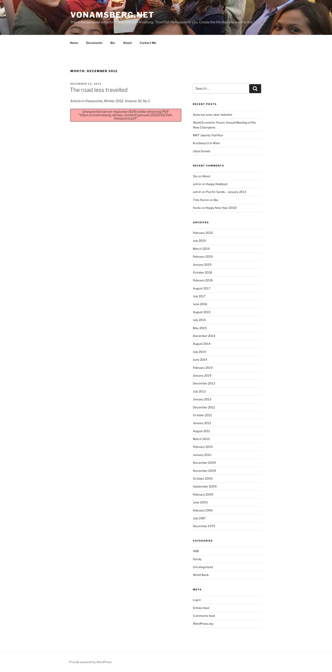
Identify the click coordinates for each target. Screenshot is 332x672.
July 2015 (199, 320)
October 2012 (202, 415)
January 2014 (202, 375)
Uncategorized (203, 567)
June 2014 (200, 359)
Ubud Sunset (201, 151)
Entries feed (201, 608)
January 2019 (202, 264)
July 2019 (199, 240)
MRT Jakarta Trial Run (208, 135)
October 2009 (203, 478)
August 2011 (201, 431)
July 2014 (199, 351)
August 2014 (201, 343)
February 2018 (203, 280)
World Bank (201, 575)
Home (74, 43)
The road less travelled (99, 90)
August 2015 (201, 312)
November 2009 (204, 470)
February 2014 (203, 367)
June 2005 (200, 502)
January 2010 (202, 455)
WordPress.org (203, 623)
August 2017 (201, 288)
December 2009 (204, 462)
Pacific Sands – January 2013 (226, 192)
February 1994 (203, 510)
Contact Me (148, 43)
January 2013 (202, 399)
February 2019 (203, 256)
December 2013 (204, 383)
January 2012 (202, 423)
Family (197, 559)
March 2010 (201, 439)
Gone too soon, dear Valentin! (212, 114)
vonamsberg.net (112, 15)
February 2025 (203, 233)
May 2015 (200, 328)
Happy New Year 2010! (221, 208)
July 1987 (199, 518)
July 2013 (199, 391)
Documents (94, 43)
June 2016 (200, 304)
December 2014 (204, 336)
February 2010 (203, 446)
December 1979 (204, 526)
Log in (197, 600)
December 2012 (204, 407)
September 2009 (205, 486)
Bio (112, 43)
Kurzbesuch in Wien (206, 143)
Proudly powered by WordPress (90, 662)
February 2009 (203, 494)
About (127, 43)
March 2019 (201, 248)
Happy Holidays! (216, 184)
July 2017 (199, 296)
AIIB (196, 551)
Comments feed (204, 616)
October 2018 (202, 272)
